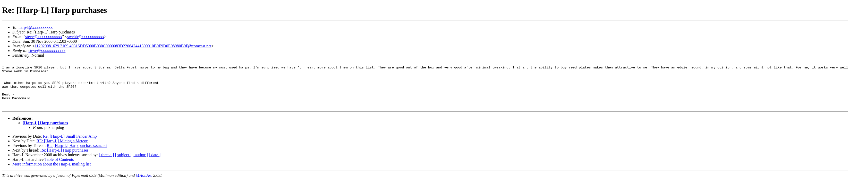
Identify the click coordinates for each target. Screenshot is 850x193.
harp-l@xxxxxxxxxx (36, 27)
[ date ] (154, 163)
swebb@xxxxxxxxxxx (85, 36)
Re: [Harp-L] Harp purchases (64, 158)
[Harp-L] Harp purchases (45, 131)
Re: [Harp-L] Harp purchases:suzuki (77, 154)
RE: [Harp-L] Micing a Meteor (62, 149)
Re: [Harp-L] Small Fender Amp (70, 145)
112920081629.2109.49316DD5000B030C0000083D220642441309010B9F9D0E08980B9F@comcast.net (123, 46)
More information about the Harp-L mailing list (51, 172)
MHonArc (144, 184)
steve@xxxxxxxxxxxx (43, 36)
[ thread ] (106, 163)
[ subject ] (123, 163)
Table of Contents (59, 168)
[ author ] (140, 163)
